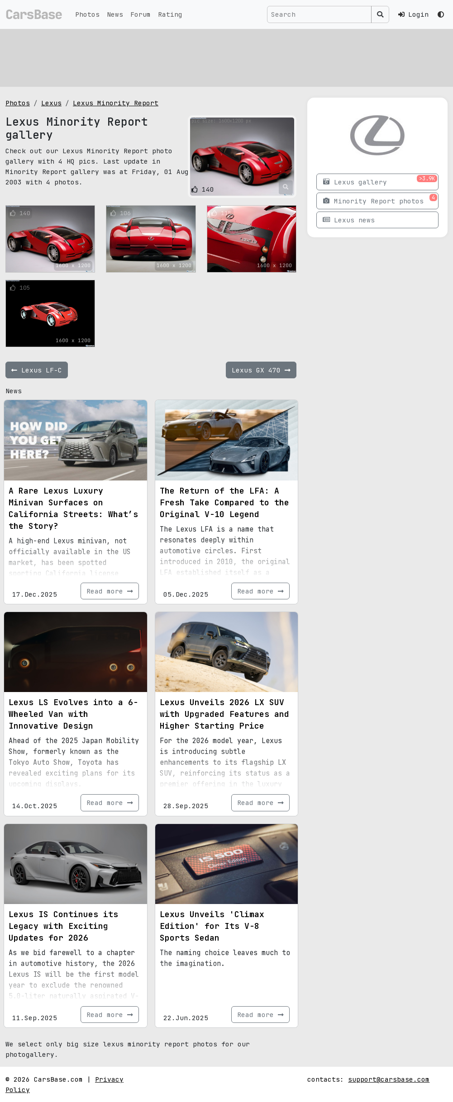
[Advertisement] (226, 56)
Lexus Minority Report (115, 103)
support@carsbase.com (388, 1079)
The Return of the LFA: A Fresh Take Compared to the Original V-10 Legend (224, 502)
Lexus (51, 103)
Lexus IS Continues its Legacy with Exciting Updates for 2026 (63, 926)
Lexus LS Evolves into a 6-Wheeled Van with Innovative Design (73, 714)
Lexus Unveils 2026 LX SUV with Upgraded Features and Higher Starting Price (224, 714)
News (115, 14)
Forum (140, 14)
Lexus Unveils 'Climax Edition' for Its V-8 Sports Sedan (212, 926)
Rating (170, 14)
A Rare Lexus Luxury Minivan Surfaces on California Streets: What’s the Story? (73, 508)
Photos (87, 14)
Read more (109, 591)
